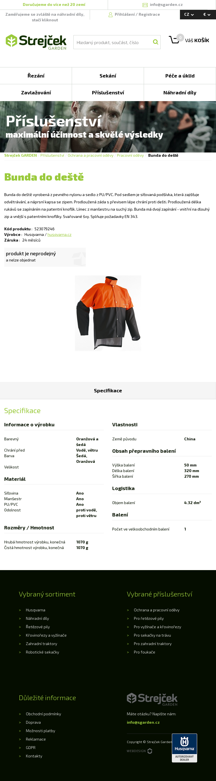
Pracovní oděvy (130, 155)
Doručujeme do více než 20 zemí (54, 4)
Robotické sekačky (42, 652)
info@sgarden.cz (143, 722)
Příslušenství (52, 155)
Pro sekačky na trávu (152, 635)
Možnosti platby (40, 730)
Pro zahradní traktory (153, 643)
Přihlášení (125, 14)
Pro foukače (144, 652)
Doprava (33, 722)
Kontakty (34, 755)
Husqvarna (35, 609)
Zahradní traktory (41, 643)
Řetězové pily (38, 626)
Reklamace (36, 739)
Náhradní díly (37, 618)
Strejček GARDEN (20, 155)
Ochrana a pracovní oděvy (90, 155)
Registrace (149, 14)
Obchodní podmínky (43, 713)
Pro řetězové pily (149, 618)
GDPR (30, 747)
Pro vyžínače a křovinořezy (157, 626)
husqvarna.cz (59, 234)
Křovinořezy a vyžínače (46, 635)
